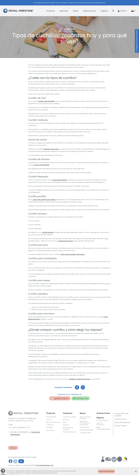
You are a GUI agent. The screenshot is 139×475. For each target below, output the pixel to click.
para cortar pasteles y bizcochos (73, 254)
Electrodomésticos (53, 422)
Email (11, 424)
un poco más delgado (41, 165)
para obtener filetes (60, 180)
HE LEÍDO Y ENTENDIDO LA (20, 432)
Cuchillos (49, 427)
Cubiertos (49, 425)
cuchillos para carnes (65, 241)
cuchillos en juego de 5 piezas (79, 379)
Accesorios (50, 430)
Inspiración (64, 11)
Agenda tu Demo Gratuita (137, 41)
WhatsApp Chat (80, 398)
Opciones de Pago (86, 430)
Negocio (104, 11)
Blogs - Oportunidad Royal (103, 428)
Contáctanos (85, 427)
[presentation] (22, 440)
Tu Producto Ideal (69, 417)
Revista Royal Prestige (68, 428)
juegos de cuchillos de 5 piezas (44, 199)
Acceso (122, 11)
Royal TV (66, 425)
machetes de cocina (50, 149)
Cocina (48, 419)
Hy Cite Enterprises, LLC (44, 465)
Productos (51, 11)
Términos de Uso (121, 419)
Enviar (13, 448)
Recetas (66, 419)
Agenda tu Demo (60, 398)
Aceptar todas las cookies (106, 473)
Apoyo (75, 11)
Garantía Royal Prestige (85, 417)
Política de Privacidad (122, 422)
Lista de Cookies (121, 426)
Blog (64, 422)
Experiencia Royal (69, 432)
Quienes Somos (89, 11)
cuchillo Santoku (48, 232)
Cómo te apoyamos (100, 424)
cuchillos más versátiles (46, 101)
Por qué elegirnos (103, 420)
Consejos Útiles (85, 433)
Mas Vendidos (51, 417)
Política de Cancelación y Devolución (85, 423)
